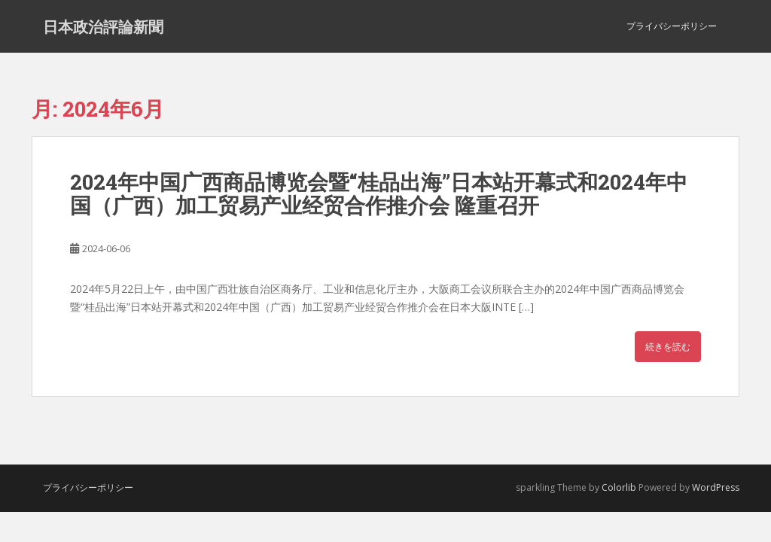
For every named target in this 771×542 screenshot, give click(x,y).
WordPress (715, 487)
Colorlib (619, 487)
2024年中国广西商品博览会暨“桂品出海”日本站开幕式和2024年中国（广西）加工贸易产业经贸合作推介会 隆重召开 (378, 193)
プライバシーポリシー (671, 26)
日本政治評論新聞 (103, 26)
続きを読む (667, 346)
